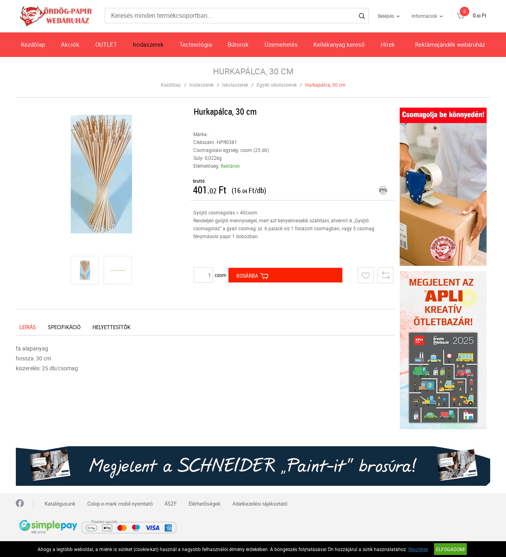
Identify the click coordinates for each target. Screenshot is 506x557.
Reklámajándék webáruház (450, 44)
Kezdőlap (33, 44)
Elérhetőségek (205, 503)
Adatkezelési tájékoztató (259, 503)
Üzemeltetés (281, 44)
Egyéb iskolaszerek (277, 84)
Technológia (195, 44)
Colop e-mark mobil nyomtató (120, 503)
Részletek (418, 549)
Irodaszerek (148, 44)
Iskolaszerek (235, 84)
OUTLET (106, 44)
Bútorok (238, 44)
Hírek (388, 44)
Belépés (386, 16)
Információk (424, 16)
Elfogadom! (450, 549)
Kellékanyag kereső (339, 44)
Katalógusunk (60, 503)
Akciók (70, 44)
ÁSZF (170, 503)
